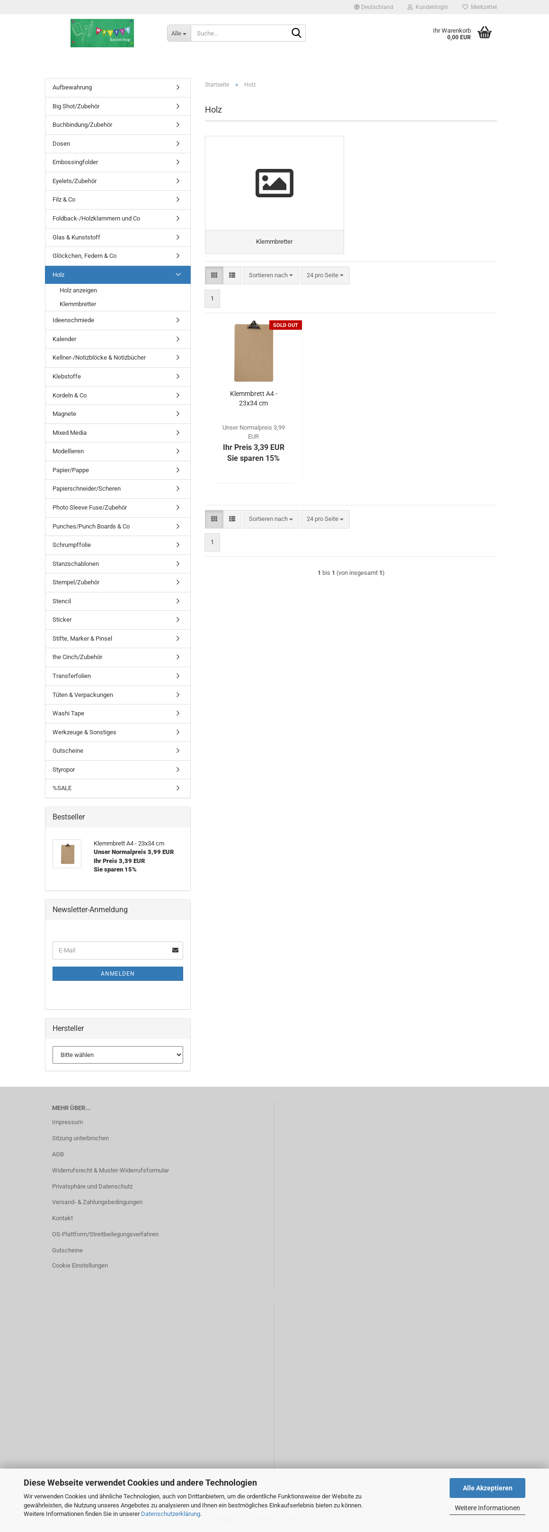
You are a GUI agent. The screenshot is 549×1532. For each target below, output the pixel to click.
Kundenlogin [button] (427, 7)
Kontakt (62, 1218)
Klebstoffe (67, 376)
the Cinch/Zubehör (77, 656)
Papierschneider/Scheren (87, 488)
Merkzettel (479, 7)
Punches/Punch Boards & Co (91, 526)
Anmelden (118, 973)
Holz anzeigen (78, 290)
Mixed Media (70, 432)
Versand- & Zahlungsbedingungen (97, 1202)
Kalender (64, 339)
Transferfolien (72, 675)
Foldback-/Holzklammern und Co (96, 218)
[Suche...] (179, 33)
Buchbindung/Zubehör (82, 124)
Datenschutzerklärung (170, 1513)
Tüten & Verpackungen (83, 694)
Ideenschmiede (73, 320)
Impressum (67, 1122)
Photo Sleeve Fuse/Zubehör (90, 507)
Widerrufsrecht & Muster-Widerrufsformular (110, 1170)
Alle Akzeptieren (488, 1488)
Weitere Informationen (487, 1508)
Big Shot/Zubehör (76, 106)
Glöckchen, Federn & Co (84, 255)
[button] (373, 7)
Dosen (61, 143)
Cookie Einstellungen (80, 1265)
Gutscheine (68, 750)
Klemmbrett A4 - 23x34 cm (253, 398)
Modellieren (68, 451)
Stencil (62, 601)
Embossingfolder (75, 162)
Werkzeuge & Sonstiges (84, 732)
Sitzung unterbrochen (80, 1138)
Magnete (64, 413)
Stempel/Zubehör (76, 582)
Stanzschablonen (76, 563)
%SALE (62, 788)
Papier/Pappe (71, 470)
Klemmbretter (78, 304)
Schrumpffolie (72, 544)
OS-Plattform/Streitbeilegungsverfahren (105, 1234)
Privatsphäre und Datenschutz (92, 1186)
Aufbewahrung (72, 87)
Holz (58, 274)
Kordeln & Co (70, 395)
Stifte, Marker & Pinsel (82, 638)
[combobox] (271, 275)
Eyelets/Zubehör (75, 181)
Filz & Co (64, 199)
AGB (58, 1154)
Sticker (62, 619)
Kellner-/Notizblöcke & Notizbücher (99, 357)
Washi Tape (68, 713)
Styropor (64, 769)
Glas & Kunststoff (76, 237)
